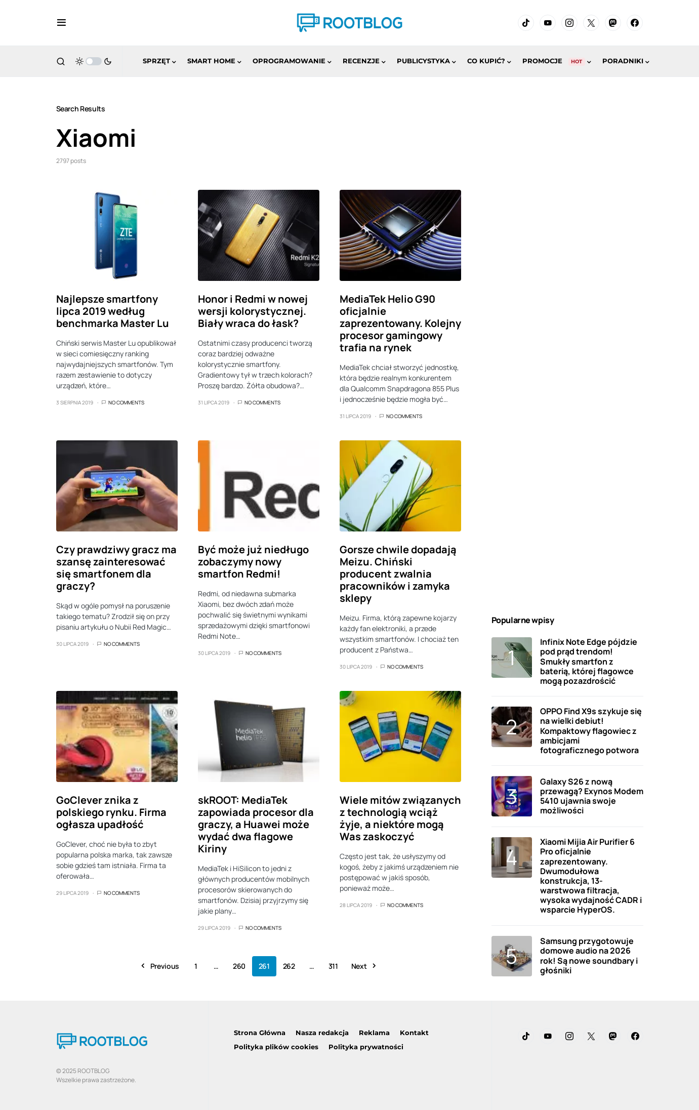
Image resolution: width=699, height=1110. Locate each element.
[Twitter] (591, 23)
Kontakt (414, 1033)
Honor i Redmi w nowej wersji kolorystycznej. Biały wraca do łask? (253, 311)
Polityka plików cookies (276, 1047)
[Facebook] (635, 23)
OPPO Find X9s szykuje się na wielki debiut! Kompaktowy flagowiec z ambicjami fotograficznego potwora (591, 731)
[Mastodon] (613, 23)
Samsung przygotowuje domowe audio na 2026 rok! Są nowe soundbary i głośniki (589, 955)
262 (289, 966)
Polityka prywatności (365, 1047)
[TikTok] (526, 23)
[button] (61, 23)
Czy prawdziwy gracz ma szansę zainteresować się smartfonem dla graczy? (116, 568)
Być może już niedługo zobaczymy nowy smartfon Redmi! (253, 562)
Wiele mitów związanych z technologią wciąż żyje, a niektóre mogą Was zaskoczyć (400, 818)
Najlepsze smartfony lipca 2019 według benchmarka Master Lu (112, 311)
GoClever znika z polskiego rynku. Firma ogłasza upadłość (111, 812)
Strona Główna (259, 1033)
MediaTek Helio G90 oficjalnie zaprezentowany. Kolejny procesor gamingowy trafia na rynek (400, 323)
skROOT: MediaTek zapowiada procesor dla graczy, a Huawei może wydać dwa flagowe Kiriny (256, 824)
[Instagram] (569, 23)
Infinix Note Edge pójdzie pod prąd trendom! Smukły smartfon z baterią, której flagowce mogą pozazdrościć (588, 661)
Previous (164, 966)
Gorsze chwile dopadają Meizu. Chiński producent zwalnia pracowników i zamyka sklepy (398, 574)
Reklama (374, 1033)
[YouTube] (548, 23)
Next (359, 966)
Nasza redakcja (322, 1033)
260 (239, 966)
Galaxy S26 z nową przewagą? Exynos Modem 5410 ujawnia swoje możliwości (591, 796)
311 (333, 966)
